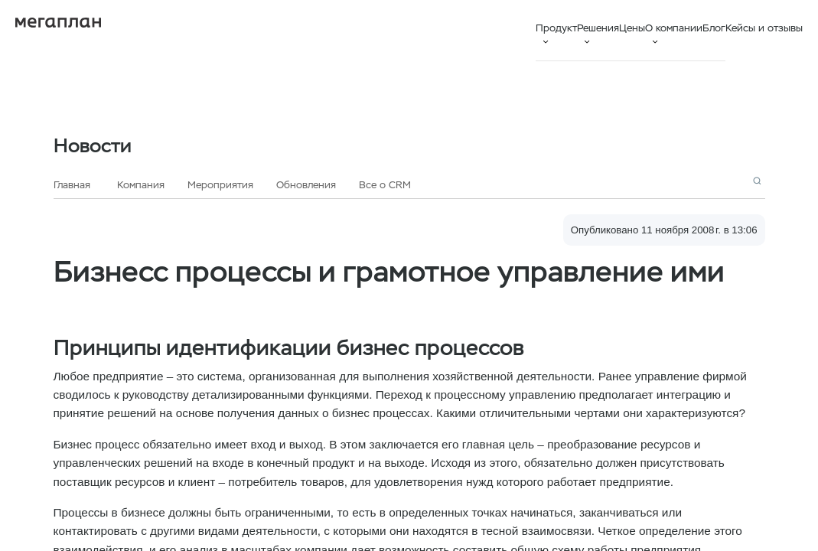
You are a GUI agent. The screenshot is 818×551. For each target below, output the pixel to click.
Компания (141, 184)
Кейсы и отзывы (764, 27)
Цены (632, 27)
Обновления (306, 184)
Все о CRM (385, 184)
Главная (72, 184)
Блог (713, 27)
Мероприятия (220, 184)
